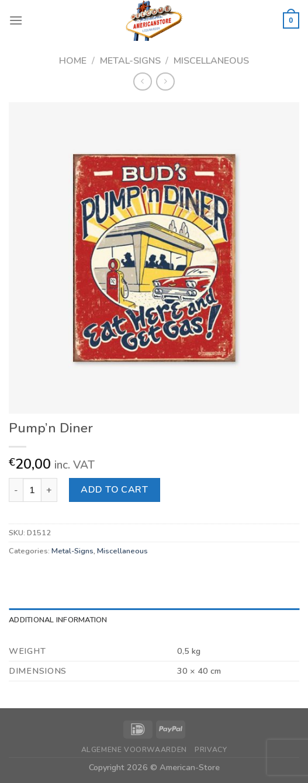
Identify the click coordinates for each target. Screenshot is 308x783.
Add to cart (114, 489)
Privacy (211, 749)
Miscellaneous (211, 60)
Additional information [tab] (58, 620)
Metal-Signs (130, 60)
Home (72, 60)
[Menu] (16, 20)
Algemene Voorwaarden (134, 749)
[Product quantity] (32, 489)
